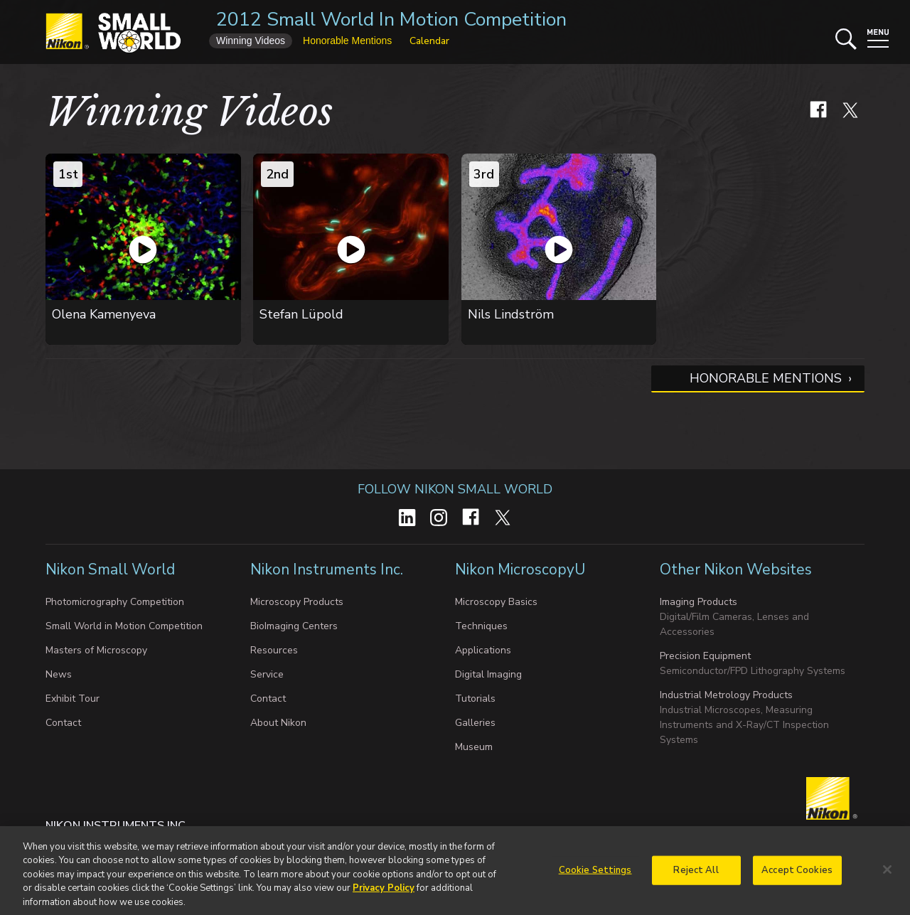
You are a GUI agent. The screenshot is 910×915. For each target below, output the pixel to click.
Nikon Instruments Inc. (326, 569)
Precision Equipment (705, 656)
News (59, 674)
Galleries (475, 722)
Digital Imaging (488, 674)
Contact (63, 722)
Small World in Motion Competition (124, 626)
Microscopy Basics (496, 602)
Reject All (695, 875)
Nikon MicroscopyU (520, 569)
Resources (274, 650)
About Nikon (278, 722)
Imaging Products (698, 602)
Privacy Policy (383, 895)
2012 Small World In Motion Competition (391, 19)
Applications (483, 650)
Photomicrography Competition (115, 602)
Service (267, 674)
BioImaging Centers (294, 626)
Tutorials (475, 698)
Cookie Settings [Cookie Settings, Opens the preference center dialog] (595, 875)
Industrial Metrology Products (726, 695)
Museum (474, 747)
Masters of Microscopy (96, 650)
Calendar (429, 41)
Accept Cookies (797, 875)
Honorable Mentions (766, 378)
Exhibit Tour (73, 698)
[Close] (887, 876)
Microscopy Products (296, 602)
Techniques (481, 626)
